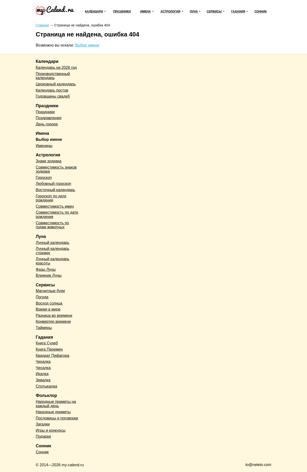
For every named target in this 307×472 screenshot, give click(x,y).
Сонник (260, 11)
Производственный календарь (53, 76)
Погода (42, 297)
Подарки (43, 436)
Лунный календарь (52, 243)
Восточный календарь (55, 190)
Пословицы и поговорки (57, 418)
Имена (145, 11)
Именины (44, 146)
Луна (194, 11)
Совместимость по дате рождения (57, 214)
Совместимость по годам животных (52, 225)
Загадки (43, 424)
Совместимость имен (55, 206)
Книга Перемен (49, 349)
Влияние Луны (49, 275)
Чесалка (43, 368)
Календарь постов (52, 90)
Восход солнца (49, 303)
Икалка (42, 374)
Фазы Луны (46, 269)
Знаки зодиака (48, 161)
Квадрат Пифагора (52, 356)
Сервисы (214, 11)
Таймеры (44, 328)
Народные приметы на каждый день (56, 404)
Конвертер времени (53, 321)
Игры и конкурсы (50, 430)
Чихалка (43, 362)
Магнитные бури (50, 291)
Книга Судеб (47, 343)
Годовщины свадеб (53, 96)
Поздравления (48, 118)
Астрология (170, 11)
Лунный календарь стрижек (52, 251)
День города (47, 124)
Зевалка (43, 380)
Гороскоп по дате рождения (51, 198)
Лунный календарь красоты (52, 261)
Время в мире (48, 309)
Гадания (238, 11)
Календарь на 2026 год (56, 67)
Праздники (122, 11)
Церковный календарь (56, 84)
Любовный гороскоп (53, 184)
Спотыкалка (46, 386)
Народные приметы (53, 412)
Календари (94, 11)
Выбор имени (87, 45)
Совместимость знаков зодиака (56, 169)
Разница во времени (54, 315)
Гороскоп (44, 178)
